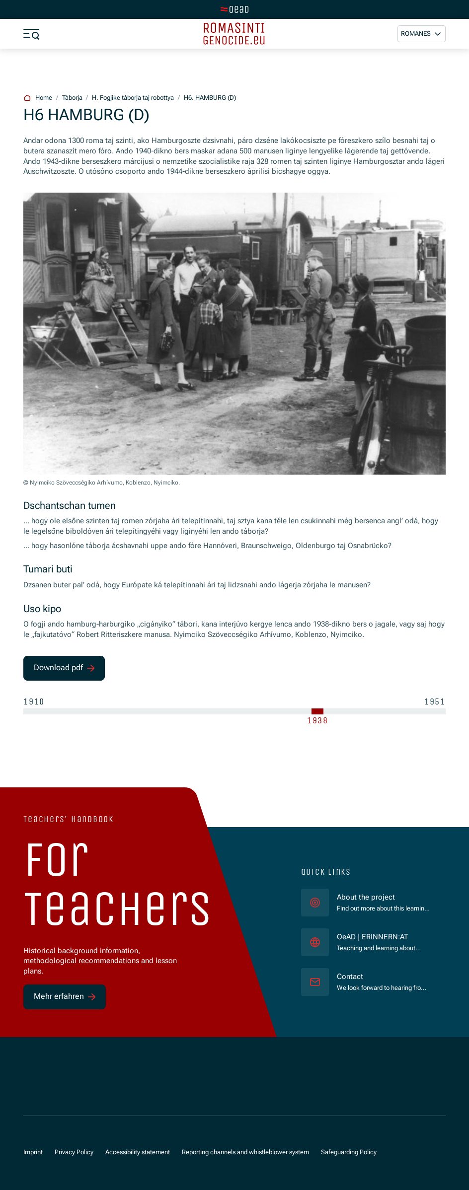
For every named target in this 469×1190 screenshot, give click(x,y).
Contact (350, 976)
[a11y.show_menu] (31, 34)
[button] (421, 33)
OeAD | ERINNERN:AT (383, 936)
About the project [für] (366, 897)
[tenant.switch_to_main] (234, 9)
